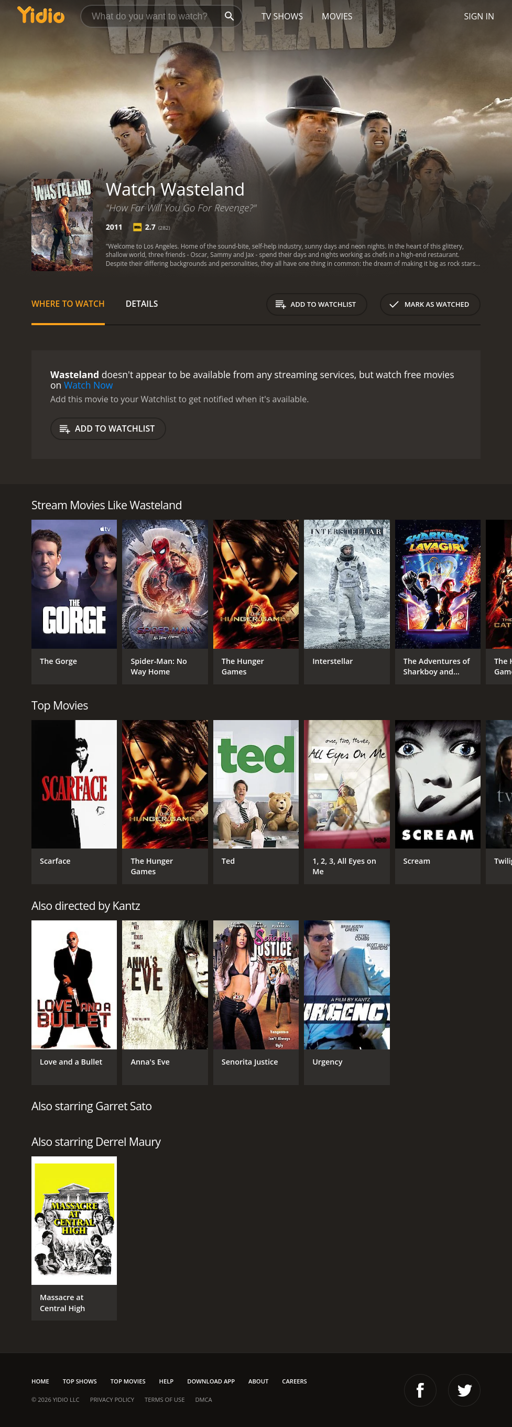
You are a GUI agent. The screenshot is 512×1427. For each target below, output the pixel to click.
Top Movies (128, 1381)
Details (142, 303)
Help (166, 1381)
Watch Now (88, 385)
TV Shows (282, 16)
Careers (294, 1381)
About (258, 1381)
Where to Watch (68, 303)
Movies (337, 16)
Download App (211, 1381)
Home (40, 1381)
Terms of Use (164, 1399)
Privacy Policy (112, 1399)
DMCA (203, 1399)
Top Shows (80, 1381)
